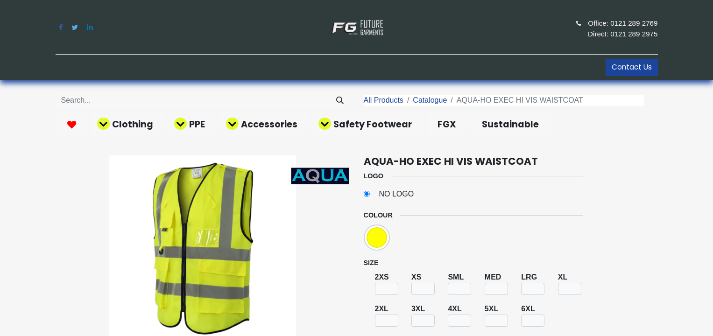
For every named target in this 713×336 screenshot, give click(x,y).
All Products (383, 100)
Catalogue (430, 100)
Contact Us (632, 67)
